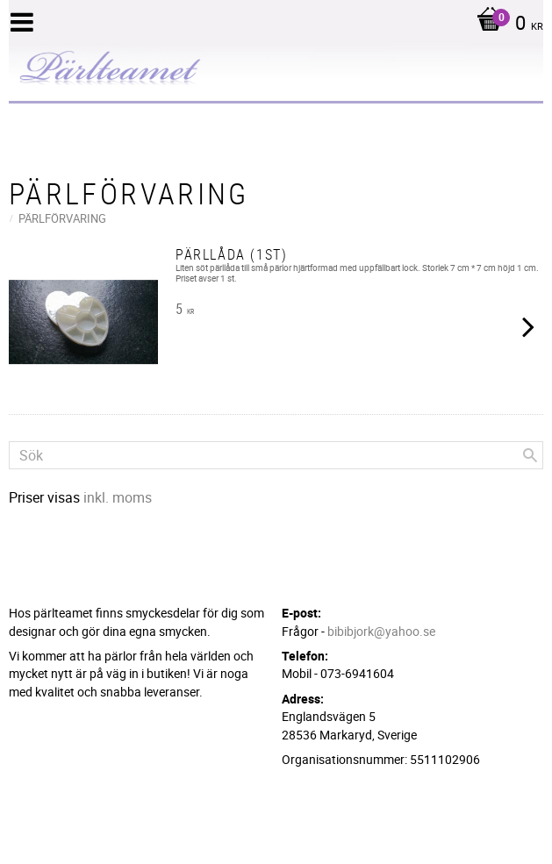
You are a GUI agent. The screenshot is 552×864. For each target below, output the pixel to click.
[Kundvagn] (505, 24)
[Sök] (530, 455)
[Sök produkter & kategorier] (276, 455)
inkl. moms (117, 497)
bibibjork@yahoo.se (381, 631)
